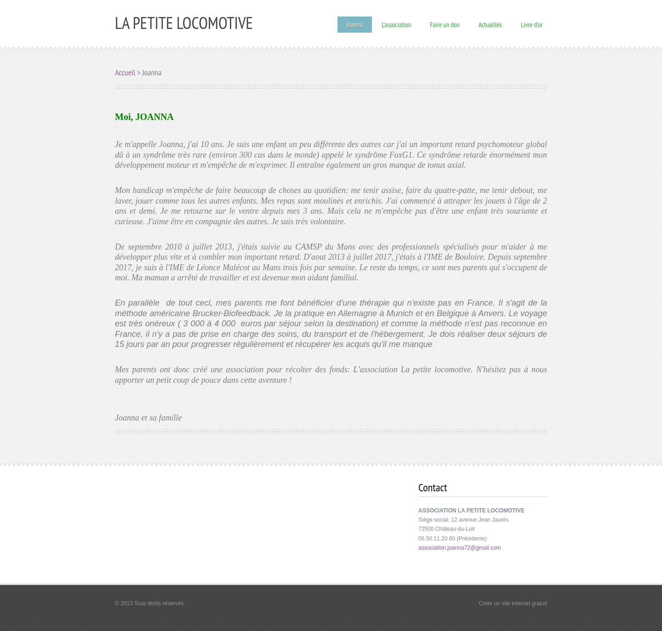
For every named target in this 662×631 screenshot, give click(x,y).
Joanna (355, 24)
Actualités (490, 24)
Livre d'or (531, 24)
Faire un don (445, 24)
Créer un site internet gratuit (513, 603)
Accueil (125, 72)
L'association (396, 24)
